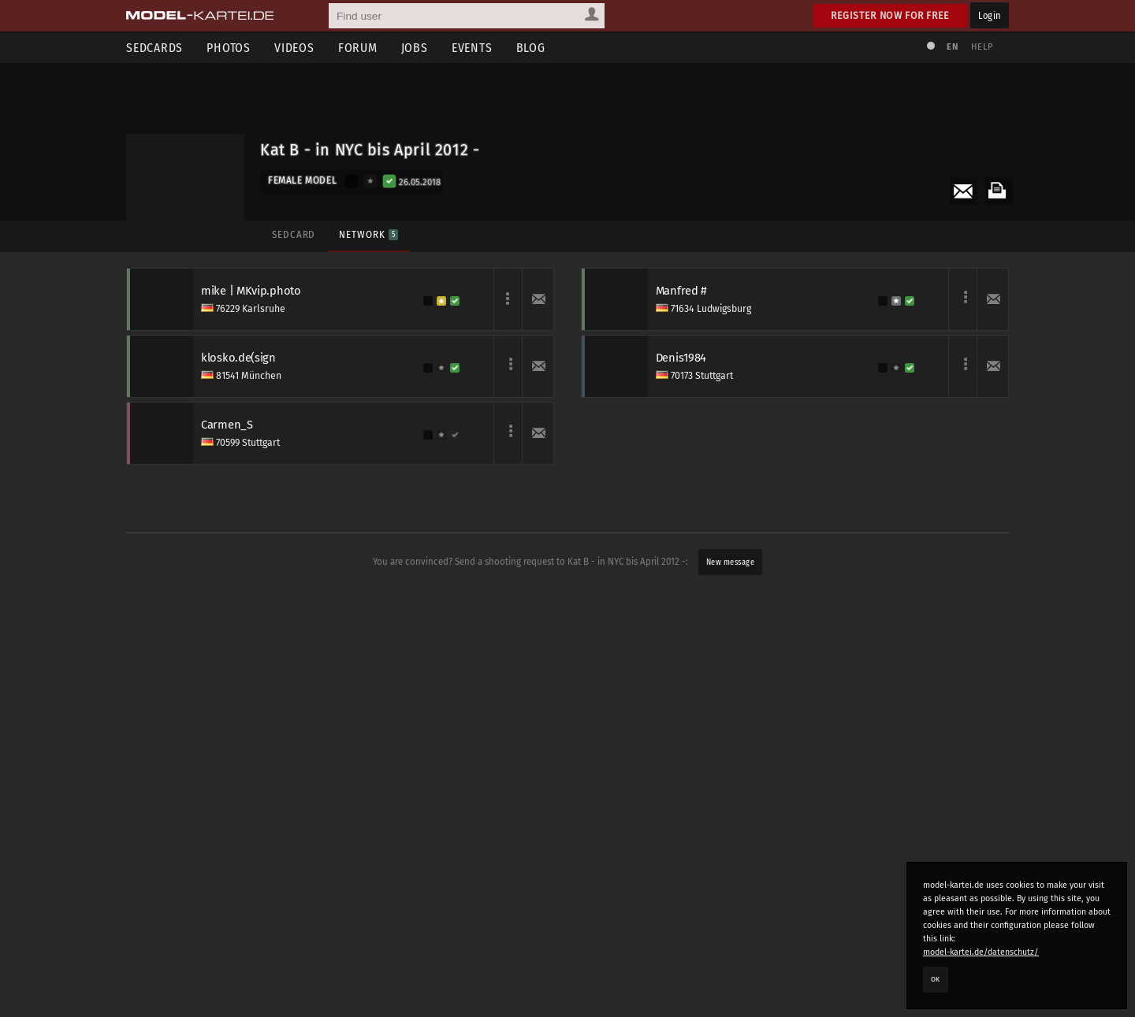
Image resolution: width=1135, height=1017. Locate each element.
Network (368, 234)
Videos (294, 47)
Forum (358, 47)
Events (472, 47)
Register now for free (890, 15)
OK (935, 979)
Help (982, 47)
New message (730, 562)
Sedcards (154, 47)
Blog (530, 47)
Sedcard (293, 234)
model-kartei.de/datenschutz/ (981, 952)
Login (989, 15)
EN (952, 47)
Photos (229, 47)
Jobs (414, 47)
